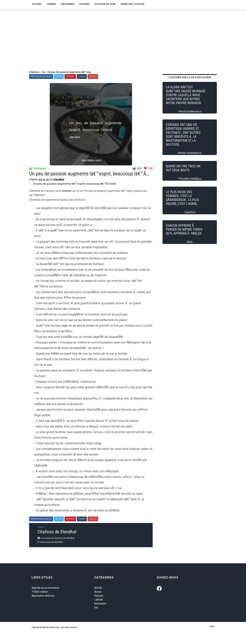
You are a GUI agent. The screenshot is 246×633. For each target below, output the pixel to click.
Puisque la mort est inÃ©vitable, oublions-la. (66, 381)
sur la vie (44, 179)
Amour (98, 591)
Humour (98, 595)
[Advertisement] (125, 45)
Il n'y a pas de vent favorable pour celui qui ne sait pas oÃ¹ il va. (79, 488)
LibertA (98, 599)
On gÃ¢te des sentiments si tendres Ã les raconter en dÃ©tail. (78, 510)
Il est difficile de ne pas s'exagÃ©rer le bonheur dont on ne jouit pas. (82, 314)
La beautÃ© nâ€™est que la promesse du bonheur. (70, 264)
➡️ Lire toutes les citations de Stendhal (55, 538)
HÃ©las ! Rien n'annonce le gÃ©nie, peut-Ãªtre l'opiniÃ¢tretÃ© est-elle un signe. (90, 493)
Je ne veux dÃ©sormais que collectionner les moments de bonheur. (82, 253)
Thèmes (51, 4)
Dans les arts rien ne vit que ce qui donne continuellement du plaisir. (82, 320)
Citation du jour (105, 4)
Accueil (37, 4)
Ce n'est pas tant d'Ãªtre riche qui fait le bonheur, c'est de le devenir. (81, 258)
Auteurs (84, 4)
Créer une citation (132, 4)
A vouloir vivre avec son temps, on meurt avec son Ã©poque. (77, 471)
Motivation (100, 603)
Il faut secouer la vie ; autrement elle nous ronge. (69, 443)
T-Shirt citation (40, 591)
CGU (212, 626)
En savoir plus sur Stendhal (50, 542)
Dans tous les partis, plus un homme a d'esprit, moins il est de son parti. (84, 426)
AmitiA (98, 587)
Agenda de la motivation (45, 587)
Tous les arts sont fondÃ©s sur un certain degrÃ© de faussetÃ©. (79, 337)
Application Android (43, 595)
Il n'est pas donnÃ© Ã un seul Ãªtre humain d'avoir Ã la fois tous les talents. (87, 421)
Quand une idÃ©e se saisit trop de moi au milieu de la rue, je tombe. (82, 353)
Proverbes (67, 4)
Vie (96, 607)
